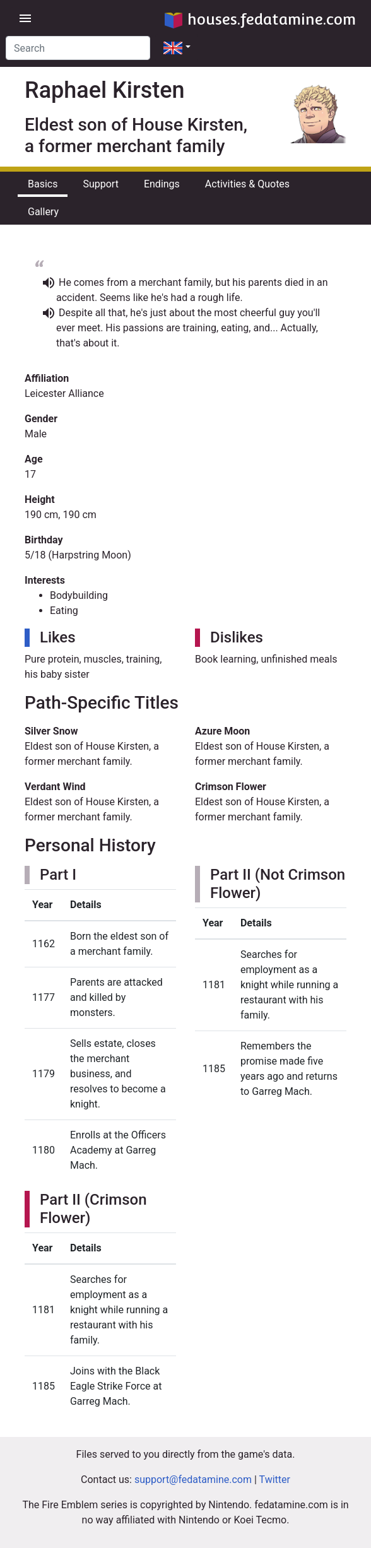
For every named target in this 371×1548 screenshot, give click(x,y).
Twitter (274, 1480)
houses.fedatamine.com (260, 19)
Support (100, 184)
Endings (162, 184)
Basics (42, 184)
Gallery (43, 212)
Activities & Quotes (247, 184)
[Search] (78, 48)
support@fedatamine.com (193, 1480)
